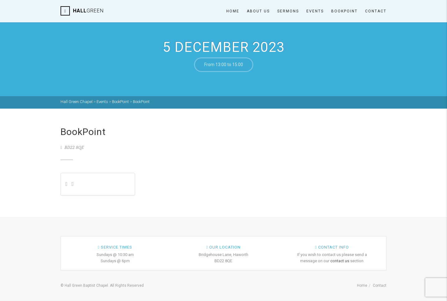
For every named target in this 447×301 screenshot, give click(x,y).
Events (315, 11)
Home (232, 11)
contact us (339, 260)
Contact (375, 11)
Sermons (288, 11)
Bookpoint (344, 11)
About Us (258, 11)
